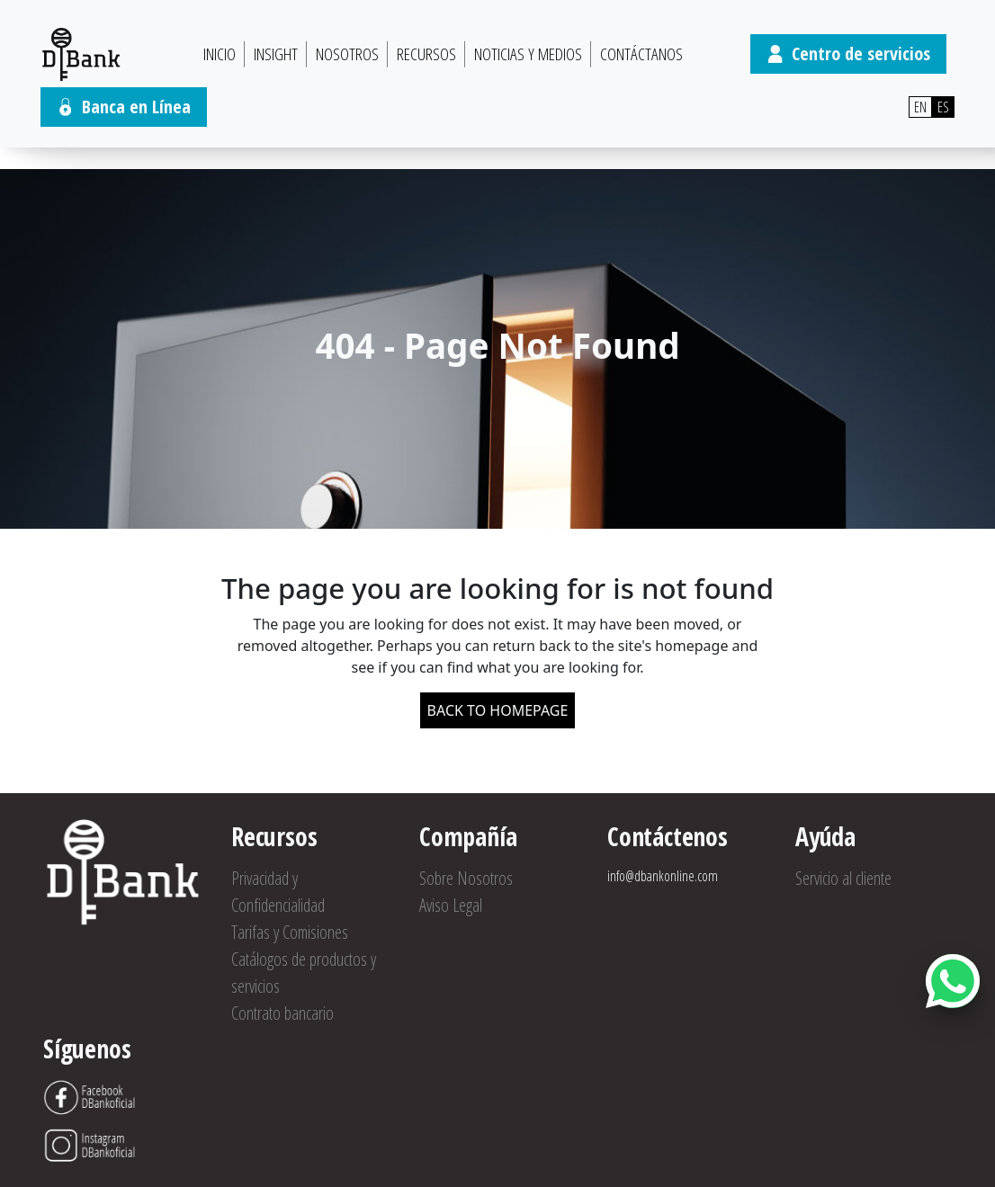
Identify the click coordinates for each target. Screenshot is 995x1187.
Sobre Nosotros (466, 878)
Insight (276, 54)
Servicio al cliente (843, 878)
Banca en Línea (124, 106)
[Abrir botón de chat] (953, 981)
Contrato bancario (282, 1013)
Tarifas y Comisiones (289, 932)
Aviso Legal (450, 905)
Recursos (426, 54)
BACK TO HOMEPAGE (498, 710)
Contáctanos (641, 54)
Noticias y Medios (528, 54)
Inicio (219, 54)
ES (943, 107)
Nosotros (347, 54)
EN (920, 107)
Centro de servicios (848, 53)
